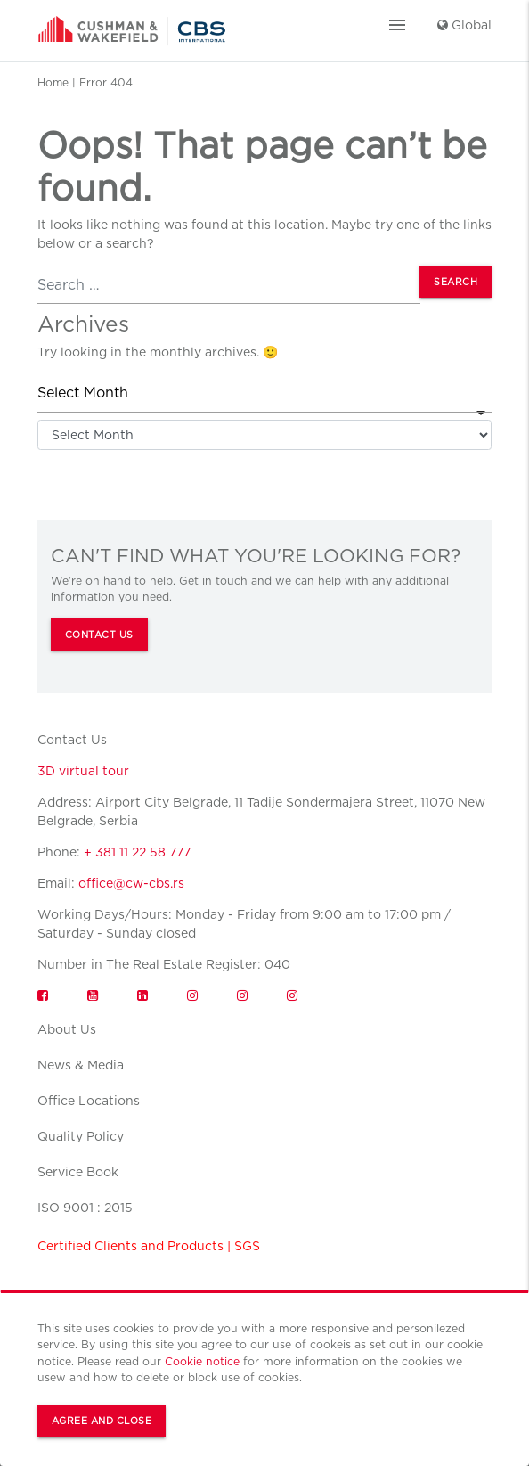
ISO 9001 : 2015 (85, 1207)
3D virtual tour (83, 771)
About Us (66, 1029)
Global (464, 25)
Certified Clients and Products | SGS (148, 1246)
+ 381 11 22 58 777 (137, 852)
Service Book (77, 1172)
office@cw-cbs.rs (131, 883)
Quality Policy (80, 1136)
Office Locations (88, 1100)
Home (53, 82)
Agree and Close (102, 1421)
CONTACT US (99, 635)
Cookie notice (202, 1361)
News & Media (80, 1065)
